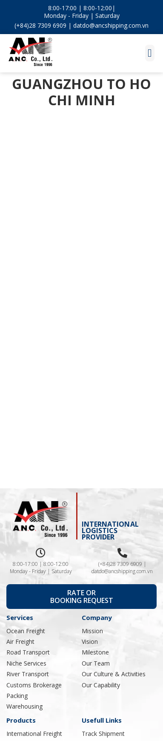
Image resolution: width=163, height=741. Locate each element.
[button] (150, 53)
